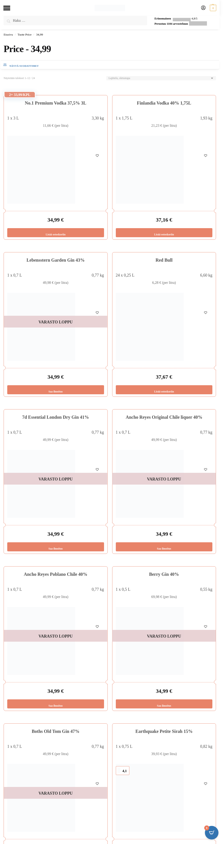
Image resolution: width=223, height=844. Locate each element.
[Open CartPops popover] (211, 832)
